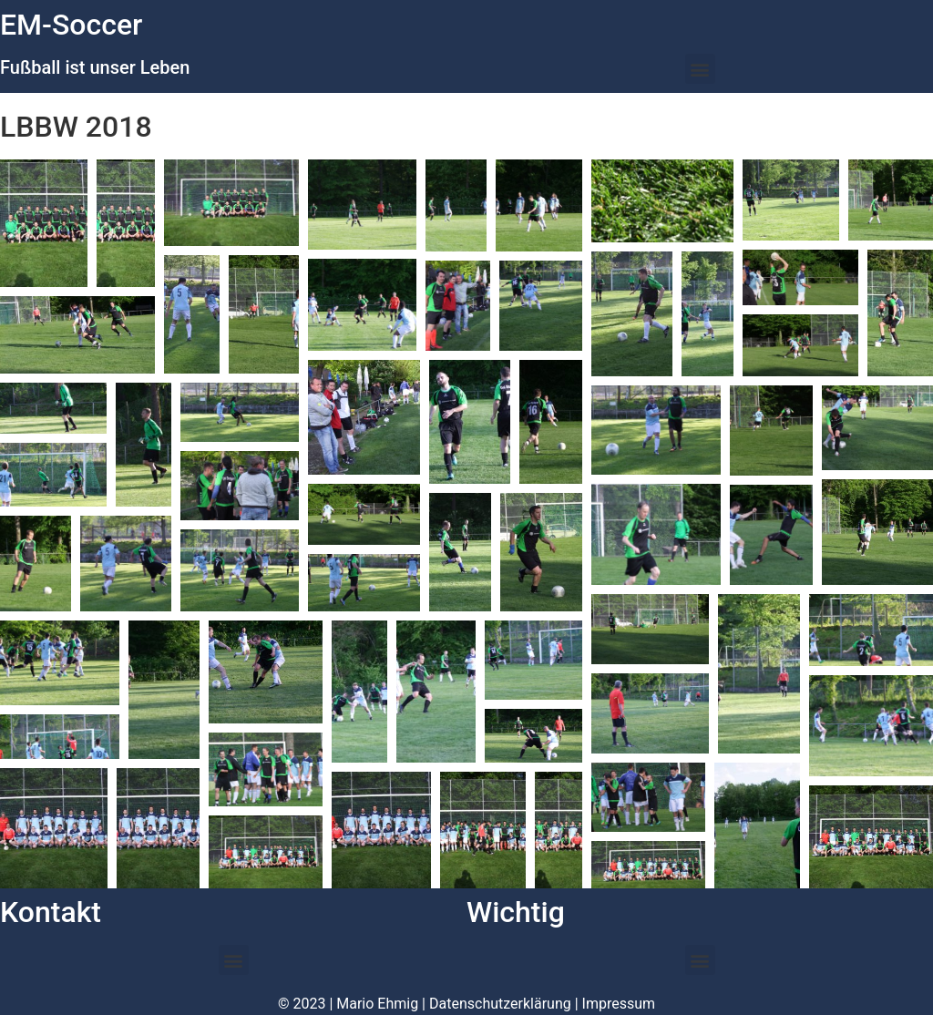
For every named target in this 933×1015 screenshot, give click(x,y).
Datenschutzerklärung (500, 1003)
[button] (700, 69)
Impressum (619, 1003)
